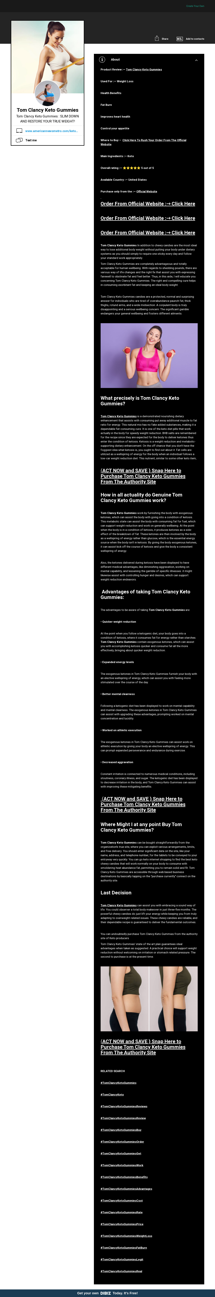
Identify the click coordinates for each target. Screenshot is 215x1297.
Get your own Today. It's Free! (107, 1293)
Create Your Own (195, 6)
